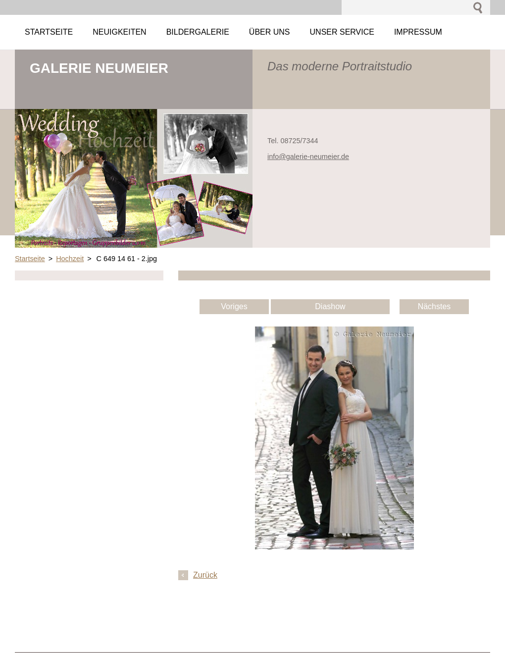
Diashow (330, 306)
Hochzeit (70, 259)
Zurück (205, 575)
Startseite (30, 259)
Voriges (234, 306)
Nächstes (434, 306)
